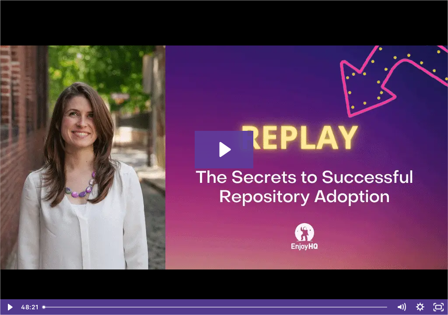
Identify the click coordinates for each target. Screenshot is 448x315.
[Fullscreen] (438, 307)
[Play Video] (9, 307)
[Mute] (401, 307)
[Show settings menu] (420, 307)
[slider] (216, 307)
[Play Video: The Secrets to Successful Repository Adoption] (224, 149)
